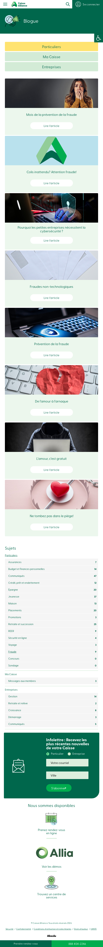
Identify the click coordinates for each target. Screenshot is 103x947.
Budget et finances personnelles (26, 569)
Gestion (12, 696)
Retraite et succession (20, 624)
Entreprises (51, 66)
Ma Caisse (51, 56)
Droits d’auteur (81, 928)
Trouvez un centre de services (51, 887)
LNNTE (94, 928)
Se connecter (91, 4)
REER (11, 631)
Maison (12, 603)
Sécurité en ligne (17, 638)
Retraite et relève (18, 703)
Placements (15, 610)
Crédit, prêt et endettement (23, 582)
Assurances (14, 562)
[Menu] (5, 4)
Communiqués (16, 575)
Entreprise (78, 753)
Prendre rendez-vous (26, 943)
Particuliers (51, 46)
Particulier (57, 753)
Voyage (12, 644)
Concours (13, 658)
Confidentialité (23, 928)
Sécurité (10, 928)
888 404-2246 (77, 943)
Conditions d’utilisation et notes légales (52, 928)
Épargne (13, 589)
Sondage (13, 665)
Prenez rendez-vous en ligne (51, 823)
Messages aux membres (22, 681)
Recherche (68, 4)
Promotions (14, 617)
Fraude (12, 651)
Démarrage (14, 717)
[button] (98, 38)
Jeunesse (13, 596)
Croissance (14, 710)
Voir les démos (51, 857)
